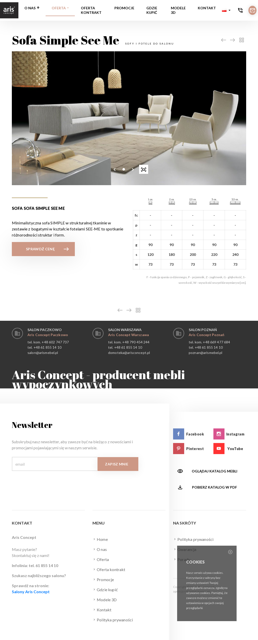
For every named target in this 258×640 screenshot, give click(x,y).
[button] (226, 10)
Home (100, 539)
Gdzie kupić (151, 10)
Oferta (59, 8)
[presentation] (114, 169)
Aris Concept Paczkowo (47, 335)
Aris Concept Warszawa (128, 335)
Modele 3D (178, 10)
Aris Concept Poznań (206, 335)
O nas (30, 8)
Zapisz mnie (116, 464)
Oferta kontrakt (91, 10)
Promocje (124, 8)
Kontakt (207, 8)
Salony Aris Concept (31, 591)
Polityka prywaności (112, 620)
